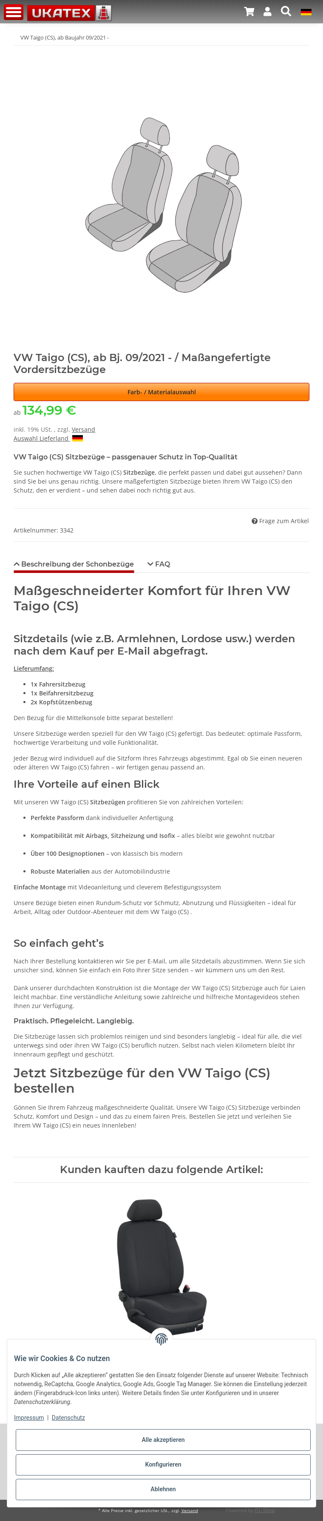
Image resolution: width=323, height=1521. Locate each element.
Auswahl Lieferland (48, 438)
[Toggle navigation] (13, 12)
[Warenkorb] (249, 11)
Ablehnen (163, 1489)
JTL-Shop (265, 1510)
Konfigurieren (163, 1464)
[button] (267, 11)
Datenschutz (68, 1417)
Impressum (29, 1417)
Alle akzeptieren (163, 1439)
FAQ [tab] (161, 564)
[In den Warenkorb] (20, 51)
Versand (83, 429)
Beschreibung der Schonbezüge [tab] (77, 564)
